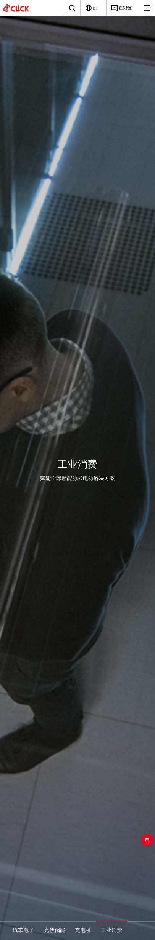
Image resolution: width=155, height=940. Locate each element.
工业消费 (111, 930)
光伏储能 (54, 930)
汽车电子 (23, 930)
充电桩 (83, 930)
